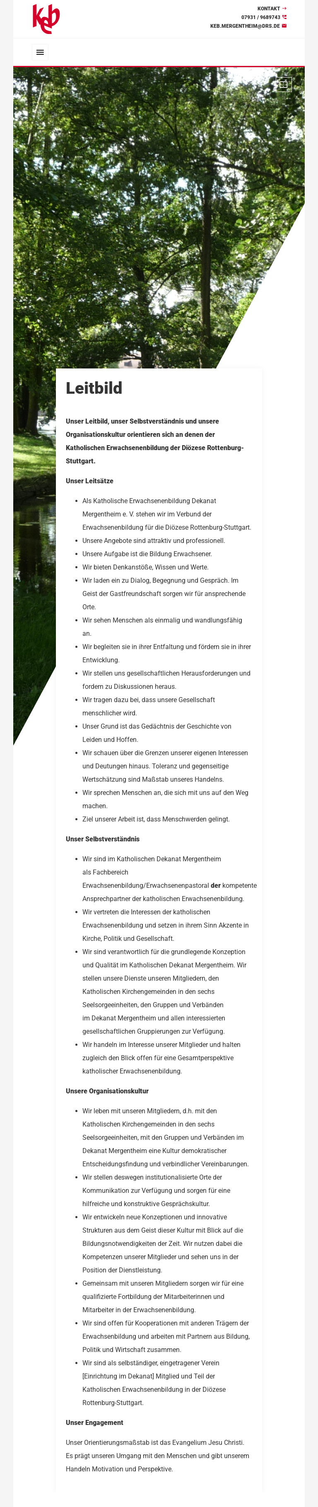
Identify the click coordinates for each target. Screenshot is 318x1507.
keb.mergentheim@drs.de (245, 26)
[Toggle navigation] (40, 52)
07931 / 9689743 (260, 17)
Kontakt (269, 9)
